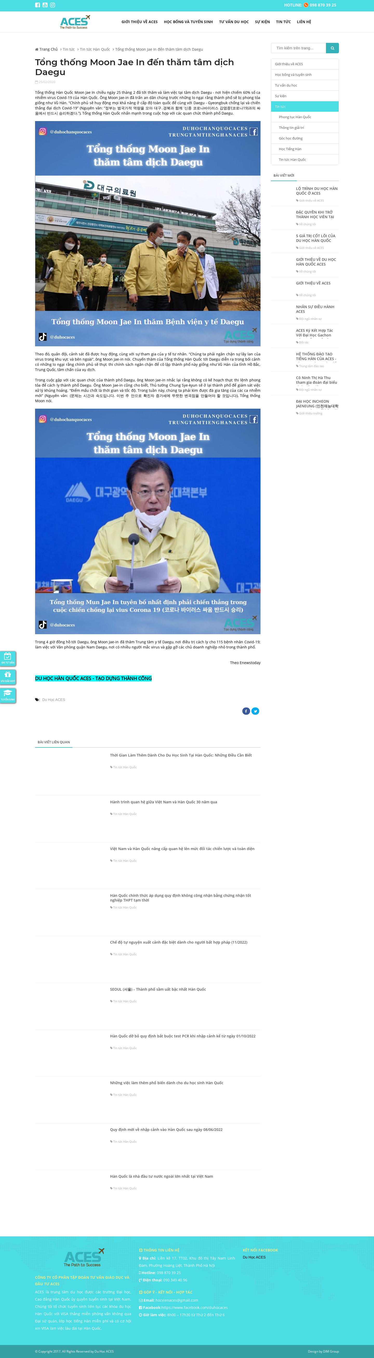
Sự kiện (262, 21)
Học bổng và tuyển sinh (188, 21)
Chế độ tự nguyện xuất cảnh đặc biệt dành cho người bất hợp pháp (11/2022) (178, 942)
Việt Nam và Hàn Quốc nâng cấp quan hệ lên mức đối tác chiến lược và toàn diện (182, 848)
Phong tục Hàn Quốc (295, 117)
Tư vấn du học (234, 21)
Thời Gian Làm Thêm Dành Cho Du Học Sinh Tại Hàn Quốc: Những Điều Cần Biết (181, 755)
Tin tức (283, 21)
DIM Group (331, 1351)
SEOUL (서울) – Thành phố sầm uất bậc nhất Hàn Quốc (158, 989)
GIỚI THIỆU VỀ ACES (313, 283)
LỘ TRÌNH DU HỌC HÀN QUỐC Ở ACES (317, 191)
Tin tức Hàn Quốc (292, 159)
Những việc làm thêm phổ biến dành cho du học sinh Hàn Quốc (166, 1083)
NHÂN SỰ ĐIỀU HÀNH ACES (315, 309)
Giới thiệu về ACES (140, 21)
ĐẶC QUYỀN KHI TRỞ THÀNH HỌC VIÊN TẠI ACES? (315, 217)
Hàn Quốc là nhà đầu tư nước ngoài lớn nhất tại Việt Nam (161, 1176)
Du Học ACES (53, 700)
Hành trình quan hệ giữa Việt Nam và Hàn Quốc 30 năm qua (163, 802)
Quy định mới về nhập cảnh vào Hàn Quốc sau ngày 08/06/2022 (166, 1129)
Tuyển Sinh (8, 695)
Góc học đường (291, 138)
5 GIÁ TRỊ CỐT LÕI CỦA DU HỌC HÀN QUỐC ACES (315, 241)
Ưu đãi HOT (8, 676)
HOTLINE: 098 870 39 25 (310, 5)
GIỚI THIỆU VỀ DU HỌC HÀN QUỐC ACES (316, 262)
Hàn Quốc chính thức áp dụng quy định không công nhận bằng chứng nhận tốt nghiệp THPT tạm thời (180, 898)
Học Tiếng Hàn (290, 149)
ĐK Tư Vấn (8, 658)
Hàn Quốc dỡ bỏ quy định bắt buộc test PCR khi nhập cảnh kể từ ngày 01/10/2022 (183, 1036)
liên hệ (304, 21)
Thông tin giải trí (291, 127)
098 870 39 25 (169, 1272)
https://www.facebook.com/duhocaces (195, 1307)
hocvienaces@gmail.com (177, 1300)
